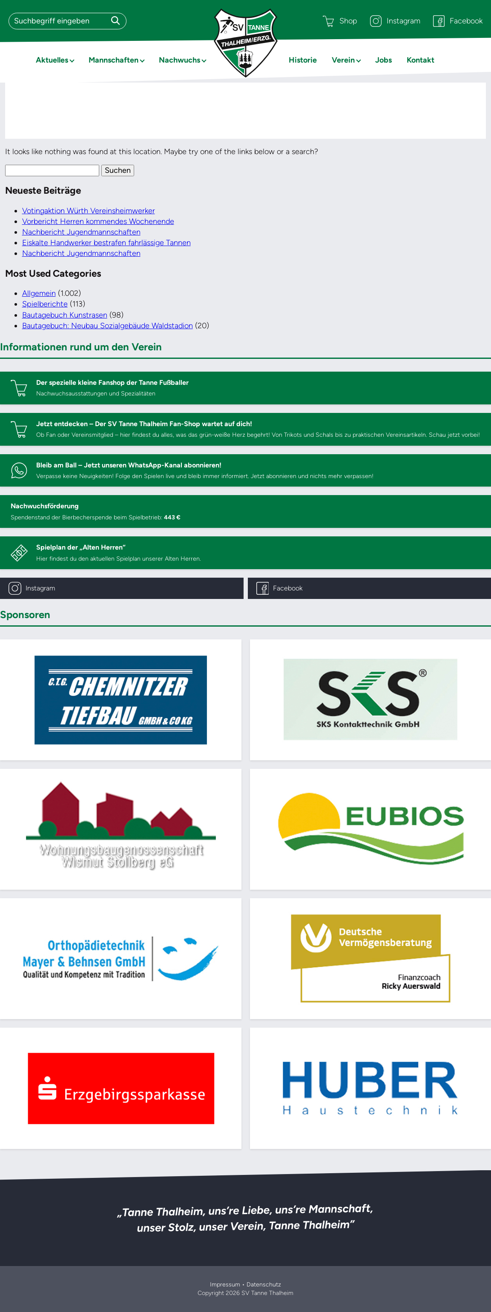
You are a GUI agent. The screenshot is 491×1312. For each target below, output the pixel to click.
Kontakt (420, 60)
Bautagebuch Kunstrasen (64, 315)
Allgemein (39, 293)
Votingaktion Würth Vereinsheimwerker (88, 210)
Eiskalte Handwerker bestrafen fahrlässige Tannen (106, 242)
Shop (340, 21)
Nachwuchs (179, 60)
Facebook (457, 21)
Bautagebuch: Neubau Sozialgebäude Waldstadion (107, 325)
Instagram (395, 21)
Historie (303, 60)
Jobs (383, 60)
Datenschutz (264, 1284)
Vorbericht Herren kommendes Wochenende (98, 221)
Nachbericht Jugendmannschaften (81, 232)
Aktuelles (52, 60)
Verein (343, 60)
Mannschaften (113, 60)
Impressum (225, 1284)
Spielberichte (45, 304)
